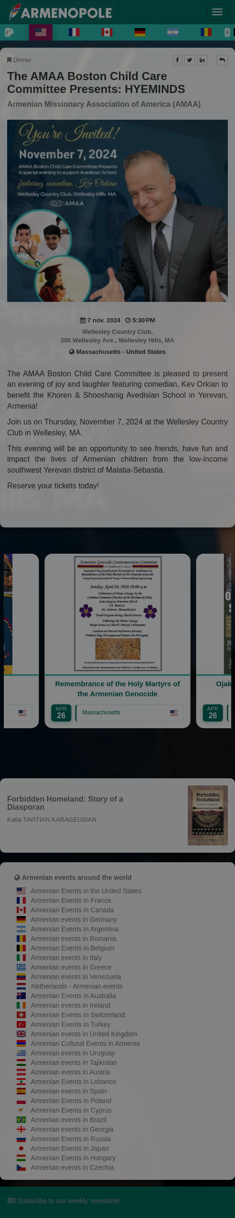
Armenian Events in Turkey (71, 1024)
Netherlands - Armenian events (77, 986)
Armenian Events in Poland (71, 1100)
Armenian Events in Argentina (75, 929)
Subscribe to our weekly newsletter (64, 1201)
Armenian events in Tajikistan (74, 1062)
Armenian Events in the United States (86, 891)
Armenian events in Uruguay (73, 1053)
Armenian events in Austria (71, 1072)
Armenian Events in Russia (71, 1139)
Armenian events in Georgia (72, 1129)
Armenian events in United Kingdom (84, 1034)
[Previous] (7, 32)
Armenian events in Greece (71, 967)
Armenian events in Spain (69, 1091)
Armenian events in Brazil (69, 1120)
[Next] (227, 32)
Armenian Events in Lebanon (74, 1081)
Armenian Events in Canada (72, 910)
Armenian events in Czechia (72, 1167)
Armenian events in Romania (74, 938)
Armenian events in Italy (66, 957)
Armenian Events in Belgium (73, 948)
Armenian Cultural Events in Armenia (85, 1043)
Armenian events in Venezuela (76, 977)
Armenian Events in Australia (73, 996)
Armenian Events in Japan (70, 1148)
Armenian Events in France (71, 900)
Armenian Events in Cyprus (71, 1110)
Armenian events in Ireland (71, 1005)
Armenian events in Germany (74, 919)
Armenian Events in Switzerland (78, 1015)
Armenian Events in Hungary (73, 1158)
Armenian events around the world (77, 877)
